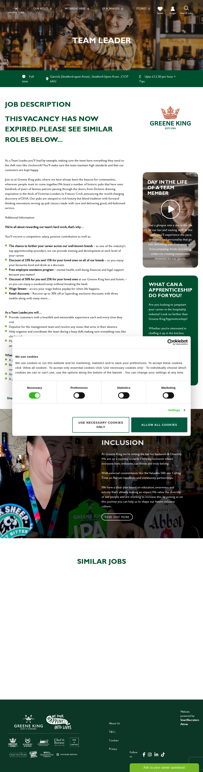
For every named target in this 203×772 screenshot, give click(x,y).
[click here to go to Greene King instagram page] (149, 754)
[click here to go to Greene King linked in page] (156, 754)
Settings (174, 410)
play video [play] (170, 209)
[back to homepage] (16, 10)
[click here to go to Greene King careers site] (43, 735)
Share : (12, 398)
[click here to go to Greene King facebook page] (144, 754)
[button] (186, 10)
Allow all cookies (159, 424)
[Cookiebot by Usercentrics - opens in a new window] (170, 342)
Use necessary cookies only (101, 425)
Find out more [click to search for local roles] (117, 517)
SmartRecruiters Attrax (189, 722)
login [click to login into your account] (173, 13)
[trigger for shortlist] (160, 10)
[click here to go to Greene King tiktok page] (163, 754)
